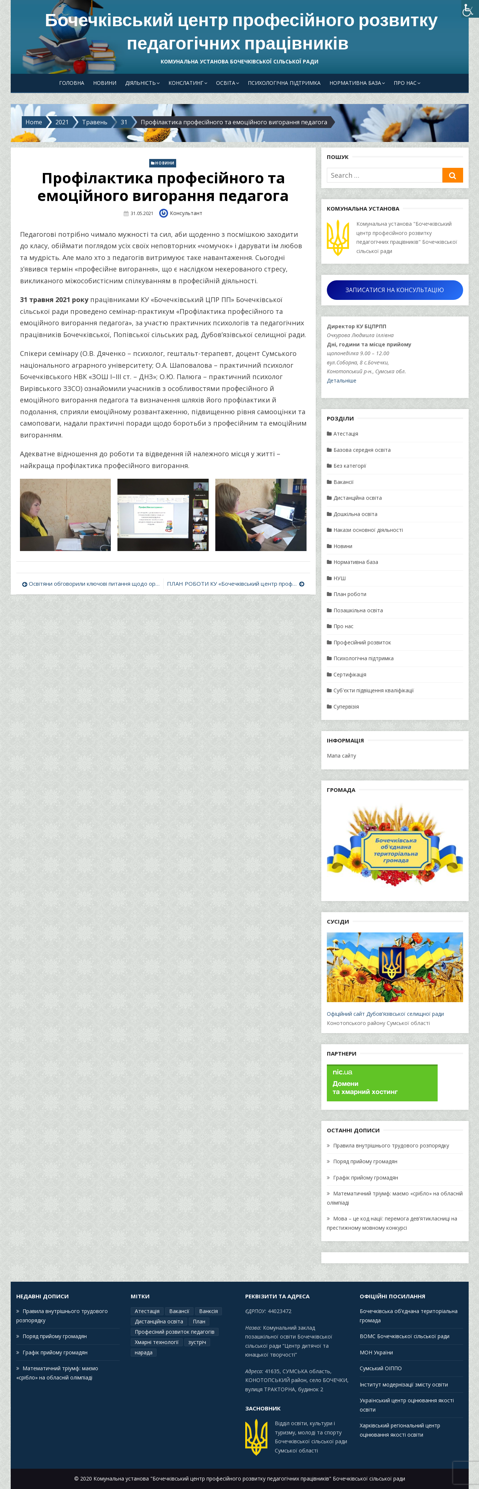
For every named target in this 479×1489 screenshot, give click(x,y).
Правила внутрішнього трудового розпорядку (391, 1145)
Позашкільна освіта (358, 610)
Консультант (186, 213)
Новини (104, 82)
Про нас (405, 82)
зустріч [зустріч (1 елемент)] (197, 1342)
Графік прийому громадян (365, 1177)
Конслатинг (185, 82)
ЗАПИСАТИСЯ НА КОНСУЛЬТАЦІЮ (395, 290)
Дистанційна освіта (357, 497)
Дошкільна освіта (355, 513)
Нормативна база (355, 82)
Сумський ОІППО (381, 1368)
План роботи (349, 594)
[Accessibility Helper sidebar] (470, 9)
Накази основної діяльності (368, 529)
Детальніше (341, 380)
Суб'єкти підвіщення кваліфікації (373, 690)
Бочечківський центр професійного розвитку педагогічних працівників (241, 31)
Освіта (225, 82)
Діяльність (140, 82)
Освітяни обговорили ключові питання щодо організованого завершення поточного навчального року (94, 583)
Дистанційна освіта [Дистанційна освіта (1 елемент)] (159, 1321)
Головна (71, 82)
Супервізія (346, 706)
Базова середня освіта (362, 449)
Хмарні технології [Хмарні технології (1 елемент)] (157, 1342)
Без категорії (349, 465)
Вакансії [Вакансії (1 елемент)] (179, 1311)
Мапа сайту (341, 755)
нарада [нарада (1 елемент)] (144, 1352)
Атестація (345, 433)
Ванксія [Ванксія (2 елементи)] (208, 1311)
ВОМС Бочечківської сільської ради (404, 1336)
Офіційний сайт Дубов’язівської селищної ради (395, 974)
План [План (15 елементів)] (199, 1321)
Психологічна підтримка (284, 82)
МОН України (376, 1352)
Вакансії (343, 481)
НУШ (339, 578)
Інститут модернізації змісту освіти (404, 1384)
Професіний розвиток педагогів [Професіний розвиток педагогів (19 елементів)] (175, 1331)
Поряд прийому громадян (365, 1161)
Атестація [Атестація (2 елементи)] (147, 1311)
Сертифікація (349, 674)
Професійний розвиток (362, 642)
